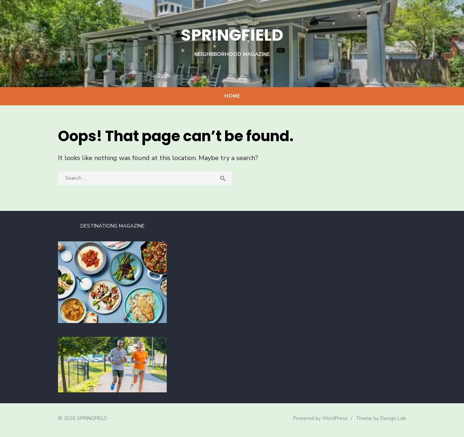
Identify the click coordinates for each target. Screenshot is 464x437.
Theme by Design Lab (384, 421)
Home (232, 96)
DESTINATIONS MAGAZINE (110, 225)
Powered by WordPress (324, 421)
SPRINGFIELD (232, 35)
